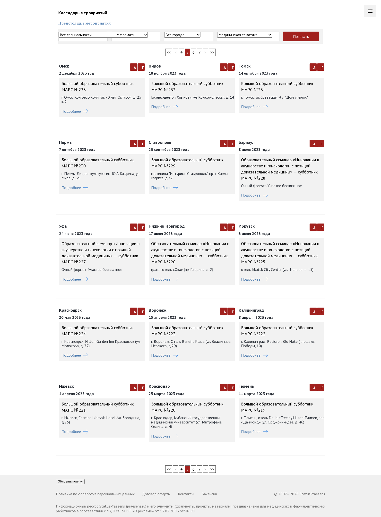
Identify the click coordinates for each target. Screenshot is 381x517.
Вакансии (209, 493)
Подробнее (74, 111)
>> (212, 52)
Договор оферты (156, 493)
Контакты (186, 493)
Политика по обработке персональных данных (95, 493)
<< (169, 52)
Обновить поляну (70, 481)
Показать (301, 36)
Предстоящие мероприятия (84, 23)
